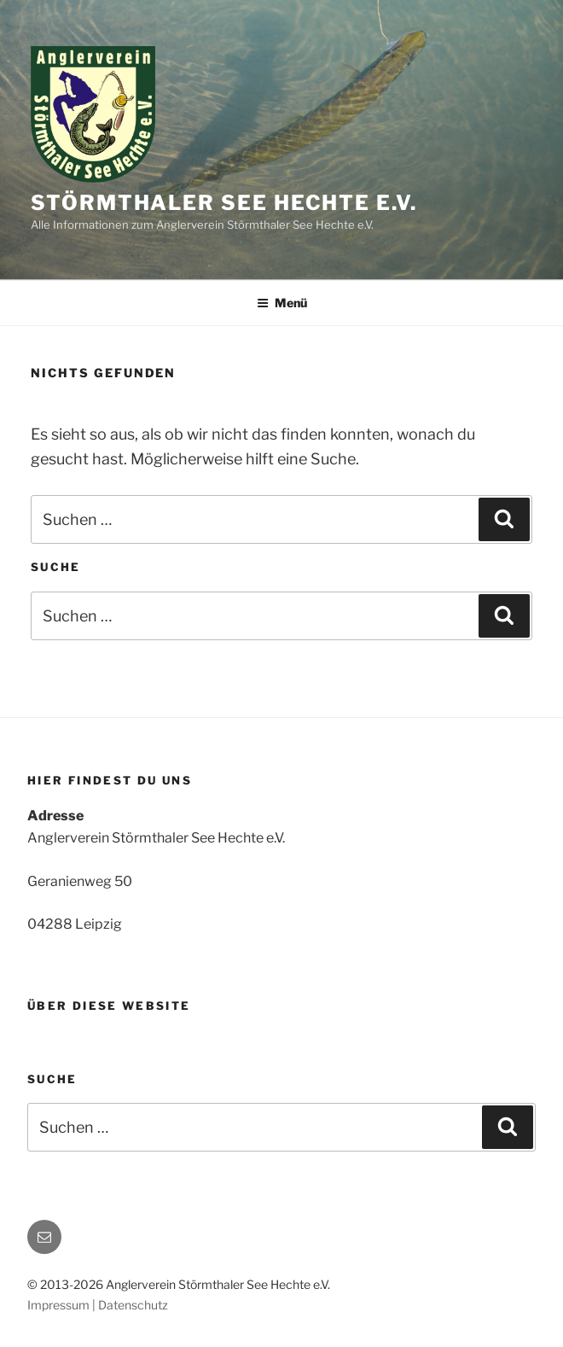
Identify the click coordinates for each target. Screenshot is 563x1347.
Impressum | (62, 1304)
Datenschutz (133, 1304)
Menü (282, 302)
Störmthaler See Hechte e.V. (224, 202)
